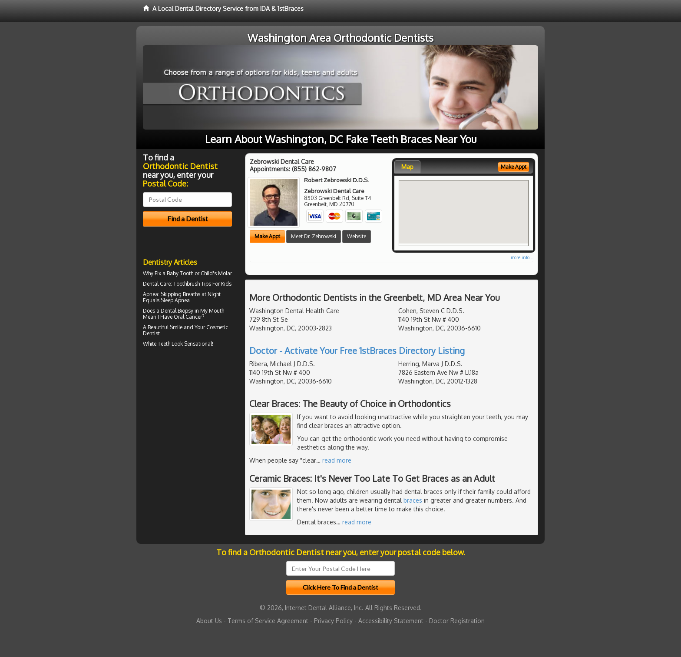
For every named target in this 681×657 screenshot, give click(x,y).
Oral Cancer (188, 316)
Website (356, 236)
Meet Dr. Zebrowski (313, 236)
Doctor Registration (457, 620)
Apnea (150, 294)
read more (336, 460)
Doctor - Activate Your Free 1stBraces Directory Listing (357, 350)
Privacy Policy (333, 620)
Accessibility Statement (390, 620)
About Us (209, 620)
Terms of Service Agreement (268, 620)
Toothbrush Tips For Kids (202, 283)
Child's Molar (216, 273)
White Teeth (156, 343)
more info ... (522, 257)
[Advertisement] (187, 425)
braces (412, 500)
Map (407, 166)
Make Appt (267, 236)
